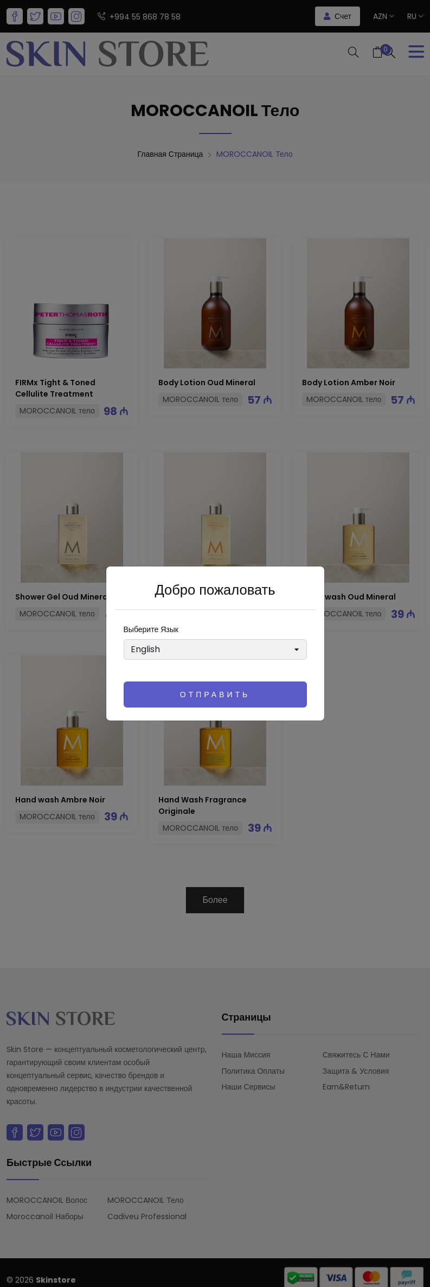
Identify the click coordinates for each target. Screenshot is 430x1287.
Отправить (215, 694)
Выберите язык (151, 629)
